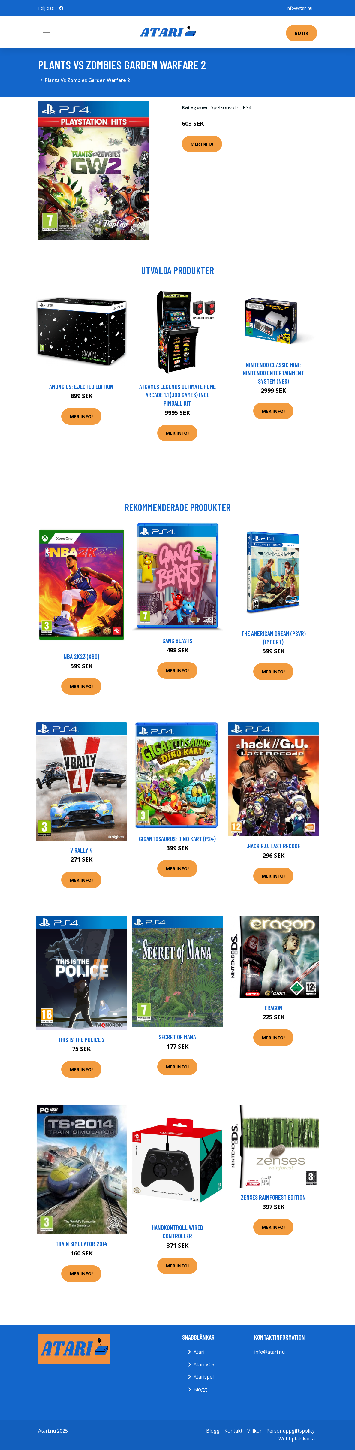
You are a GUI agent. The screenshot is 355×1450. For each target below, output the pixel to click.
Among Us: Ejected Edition (81, 386)
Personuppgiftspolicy (290, 1430)
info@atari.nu (299, 8)
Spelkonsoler (225, 107)
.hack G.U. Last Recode (273, 846)
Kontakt (233, 1430)
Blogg (200, 1389)
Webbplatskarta (296, 1438)
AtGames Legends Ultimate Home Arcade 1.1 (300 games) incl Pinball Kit (177, 395)
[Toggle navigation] (46, 32)
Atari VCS (204, 1364)
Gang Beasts (177, 640)
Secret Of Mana (177, 1037)
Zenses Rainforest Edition (273, 1197)
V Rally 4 (81, 850)
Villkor (254, 1430)
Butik (301, 33)
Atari (199, 1352)
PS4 (247, 107)
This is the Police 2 (81, 1039)
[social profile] (61, 8)
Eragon (273, 1007)
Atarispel (204, 1376)
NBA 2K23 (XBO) (81, 656)
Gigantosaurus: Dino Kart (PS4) (177, 838)
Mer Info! (202, 144)
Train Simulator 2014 (81, 1243)
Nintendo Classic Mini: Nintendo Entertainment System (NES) (273, 373)
